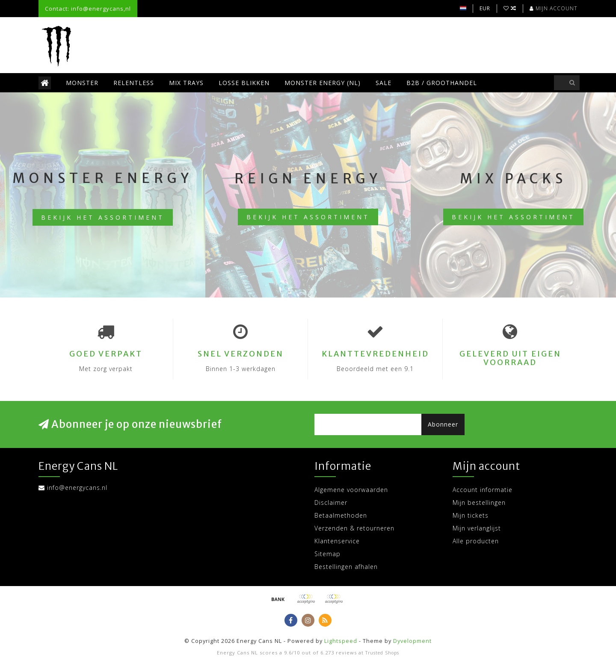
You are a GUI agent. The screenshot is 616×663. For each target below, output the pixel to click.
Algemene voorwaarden (351, 490)
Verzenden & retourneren (354, 528)
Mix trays (186, 83)
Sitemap (327, 554)
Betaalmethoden (340, 515)
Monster (82, 83)
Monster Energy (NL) (322, 83)
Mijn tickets (471, 515)
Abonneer (443, 424)
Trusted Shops (382, 653)
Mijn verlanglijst (477, 528)
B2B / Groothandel (441, 83)
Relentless (133, 83)
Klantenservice (337, 541)
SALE (383, 83)
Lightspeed (340, 641)
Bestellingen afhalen (346, 567)
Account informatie (482, 490)
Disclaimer (330, 502)
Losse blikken (244, 83)
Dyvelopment (412, 641)
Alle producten (476, 541)
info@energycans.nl (77, 487)
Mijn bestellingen (479, 502)
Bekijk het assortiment (102, 217)
